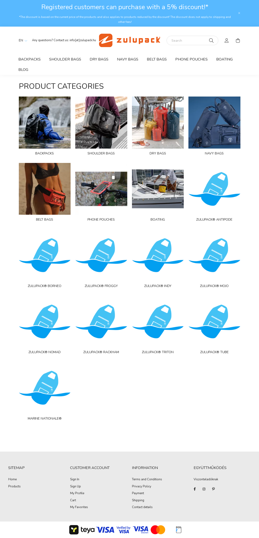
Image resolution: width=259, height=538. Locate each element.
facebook (194, 489)
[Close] (239, 13)
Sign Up (75, 487)
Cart (73, 500)
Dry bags (99, 59)
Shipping (138, 500)
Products (14, 487)
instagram (204, 489)
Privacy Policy (141, 487)
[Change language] (21, 40)
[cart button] (238, 40)
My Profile (77, 493)
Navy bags (127, 59)
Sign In (74, 479)
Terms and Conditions (147, 479)
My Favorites (79, 507)
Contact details (142, 507)
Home (12, 479)
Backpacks (29, 59)
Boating (224, 59)
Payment (138, 493)
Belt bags (157, 59)
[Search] (192, 40)
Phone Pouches (191, 59)
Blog (23, 69)
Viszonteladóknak (206, 479)
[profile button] (226, 40)
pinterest (213, 489)
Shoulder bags (65, 59)
